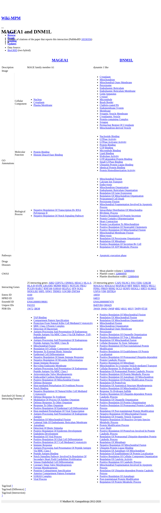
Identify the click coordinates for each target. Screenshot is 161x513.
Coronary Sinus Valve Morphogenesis (52, 465)
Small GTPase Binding (111, 161)
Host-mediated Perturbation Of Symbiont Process (58, 385)
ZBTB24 (111, 291)
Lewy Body (105, 428)
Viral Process (40, 479)
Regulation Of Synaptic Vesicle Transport (121, 416)
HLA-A (87, 282)
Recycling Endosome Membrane (50, 365)
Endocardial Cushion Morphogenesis (52, 377)
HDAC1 (79, 282)
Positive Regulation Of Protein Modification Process (126, 379)
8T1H (144, 308)
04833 (96, 298)
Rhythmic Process (109, 213)
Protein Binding (41, 152)
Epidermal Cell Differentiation (48, 354)
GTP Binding (106, 147)
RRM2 (111, 288)
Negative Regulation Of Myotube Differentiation (58, 360)
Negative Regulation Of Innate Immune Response (58, 357)
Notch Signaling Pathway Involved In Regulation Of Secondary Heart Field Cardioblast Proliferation (59, 458)
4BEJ (117, 308)
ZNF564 (75, 291)
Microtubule (106, 99)
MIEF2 (144, 285)
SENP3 (126, 288)
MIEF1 (65, 285)
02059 (30, 298)
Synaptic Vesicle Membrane (114, 113)
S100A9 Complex (42, 476)
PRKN (104, 288)
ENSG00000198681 (37, 301)
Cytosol (104, 96)
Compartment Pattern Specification (51, 320)
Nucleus (37, 99)
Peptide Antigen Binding (45, 453)
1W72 (30, 308)
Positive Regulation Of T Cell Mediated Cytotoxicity (60, 442)
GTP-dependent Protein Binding (116, 159)
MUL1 (152, 285)
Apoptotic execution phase (113, 255)
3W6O (104, 308)
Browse (11, 35)
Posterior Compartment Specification (52, 470)
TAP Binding (40, 317)
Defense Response (42, 382)
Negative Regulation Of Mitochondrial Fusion (123, 445)
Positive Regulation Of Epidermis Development (57, 431)
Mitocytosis (106, 235)
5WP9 (137, 308)
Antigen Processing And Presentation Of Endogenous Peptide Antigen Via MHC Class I (60, 370)
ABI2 (51, 282)
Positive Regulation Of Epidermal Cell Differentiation (60, 408)
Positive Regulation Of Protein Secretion (120, 215)
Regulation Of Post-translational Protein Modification (127, 411)
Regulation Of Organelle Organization (119, 399)
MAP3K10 (121, 285)
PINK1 (96, 288)
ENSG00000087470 (103, 301)
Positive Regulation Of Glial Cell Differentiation (58, 439)
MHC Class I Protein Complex (48, 326)
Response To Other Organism (48, 405)
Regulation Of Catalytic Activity (116, 459)
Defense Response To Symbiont (49, 396)
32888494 (129, 270)
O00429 (108, 305)
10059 (96, 294)
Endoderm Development (45, 433)
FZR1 (139, 282)
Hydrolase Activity (109, 156)
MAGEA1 (60, 60)
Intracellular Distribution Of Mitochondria (121, 210)
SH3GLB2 (32, 291)
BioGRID (12, 50)
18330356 (86, 39)
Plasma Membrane (42, 105)
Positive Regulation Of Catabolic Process (120, 462)
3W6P (111, 308)
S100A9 (57, 288)
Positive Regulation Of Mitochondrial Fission (123, 230)
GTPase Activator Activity (113, 142)
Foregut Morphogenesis (45, 467)
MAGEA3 (110, 285)
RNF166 (48, 288)
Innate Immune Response (46, 362)
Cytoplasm (38, 102)
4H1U (124, 308)
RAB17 (39, 288)
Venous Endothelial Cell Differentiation (53, 462)
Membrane (105, 110)
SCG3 (119, 288)
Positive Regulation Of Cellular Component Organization (129, 456)
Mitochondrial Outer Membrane (116, 82)
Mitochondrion (107, 79)
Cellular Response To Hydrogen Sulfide (120, 368)
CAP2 (118, 282)
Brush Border (106, 102)
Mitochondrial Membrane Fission (116, 232)
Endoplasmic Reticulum (112, 88)
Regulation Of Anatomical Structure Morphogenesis (126, 385)
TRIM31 (57, 291)
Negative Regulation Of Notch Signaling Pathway (58, 215)
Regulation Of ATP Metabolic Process (119, 247)
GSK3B (147, 282)
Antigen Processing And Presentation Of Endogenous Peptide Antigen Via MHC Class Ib (60, 341)
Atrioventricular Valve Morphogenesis (52, 374)
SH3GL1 (135, 288)
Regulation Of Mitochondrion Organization (121, 196)
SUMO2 (152, 288)
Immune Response (42, 445)
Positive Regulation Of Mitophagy (117, 362)
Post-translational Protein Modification (119, 479)
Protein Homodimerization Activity (117, 170)
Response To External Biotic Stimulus (52, 351)
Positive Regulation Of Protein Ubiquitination (123, 402)
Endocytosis (106, 184)
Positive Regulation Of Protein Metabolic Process (125, 374)
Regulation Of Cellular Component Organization (58, 348)
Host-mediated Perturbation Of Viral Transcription (58, 411)
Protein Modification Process (114, 425)
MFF (129, 285)
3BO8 (37, 308)
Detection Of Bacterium (45, 328)
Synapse (104, 122)
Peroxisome (106, 85)
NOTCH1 (75, 285)
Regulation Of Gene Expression (116, 193)
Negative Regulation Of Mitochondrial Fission (123, 414)
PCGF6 (31, 288)
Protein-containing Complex (114, 119)
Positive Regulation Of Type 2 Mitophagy (121, 337)
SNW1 (48, 291)
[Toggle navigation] (2, 27)
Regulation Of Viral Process (47, 436)
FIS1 (133, 282)
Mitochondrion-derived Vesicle (115, 127)
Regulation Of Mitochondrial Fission (52, 419)
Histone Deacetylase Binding (48, 154)
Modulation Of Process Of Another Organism (56, 399)
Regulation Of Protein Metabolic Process (120, 482)
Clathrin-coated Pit (109, 105)
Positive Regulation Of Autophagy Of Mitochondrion (126, 377)
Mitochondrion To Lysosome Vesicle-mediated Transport (128, 365)
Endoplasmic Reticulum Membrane (118, 91)
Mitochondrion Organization (114, 187)
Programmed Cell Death (112, 198)
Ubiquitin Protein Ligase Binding (116, 164)
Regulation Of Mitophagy (113, 241)
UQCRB (66, 291)
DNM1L (126, 60)
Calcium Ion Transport (111, 181)
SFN (74, 288)
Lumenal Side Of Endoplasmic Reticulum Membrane (60, 422)
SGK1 (80, 288)
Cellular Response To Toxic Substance (119, 343)
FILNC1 (126, 282)
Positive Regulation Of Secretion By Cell (120, 244)
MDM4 (57, 285)
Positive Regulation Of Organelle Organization (123, 334)
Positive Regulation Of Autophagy (117, 476)
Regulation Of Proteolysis (113, 382)
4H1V (131, 308)
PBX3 (83, 285)
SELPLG (66, 288)
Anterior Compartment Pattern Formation (54, 473)
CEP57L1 (60, 282)
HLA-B (31, 285)
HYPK (39, 285)
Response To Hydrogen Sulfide (115, 391)
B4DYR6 (98, 305)
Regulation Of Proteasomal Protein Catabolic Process (127, 371)
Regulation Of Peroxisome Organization (120, 238)
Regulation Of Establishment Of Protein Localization (126, 453)
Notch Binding (40, 388)
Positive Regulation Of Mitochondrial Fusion (122, 388)
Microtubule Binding (110, 150)
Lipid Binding (107, 153)
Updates (12, 43)
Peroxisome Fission (109, 201)
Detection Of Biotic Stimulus (48, 428)
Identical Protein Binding (112, 167)
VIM (103, 291)
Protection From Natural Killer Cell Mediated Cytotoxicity (63, 323)
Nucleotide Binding (109, 136)
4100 (29, 294)
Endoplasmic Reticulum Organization (119, 190)
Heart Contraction (109, 221)
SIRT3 (144, 288)
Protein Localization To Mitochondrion (119, 224)
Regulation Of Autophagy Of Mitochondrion (122, 450)
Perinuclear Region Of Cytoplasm (117, 125)
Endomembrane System (112, 108)
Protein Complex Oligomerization (117, 218)
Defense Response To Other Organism (52, 402)
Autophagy (39, 425)
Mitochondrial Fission (111, 179)
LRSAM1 (48, 285)
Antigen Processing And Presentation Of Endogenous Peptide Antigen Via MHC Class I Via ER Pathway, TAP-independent (62, 334)
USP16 (96, 291)
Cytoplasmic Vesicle (110, 116)
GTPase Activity (108, 139)
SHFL (42, 291)
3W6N (96, 308)
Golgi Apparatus (108, 93)
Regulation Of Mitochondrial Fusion (118, 340)
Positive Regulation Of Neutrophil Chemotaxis (123, 227)
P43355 (31, 305)
